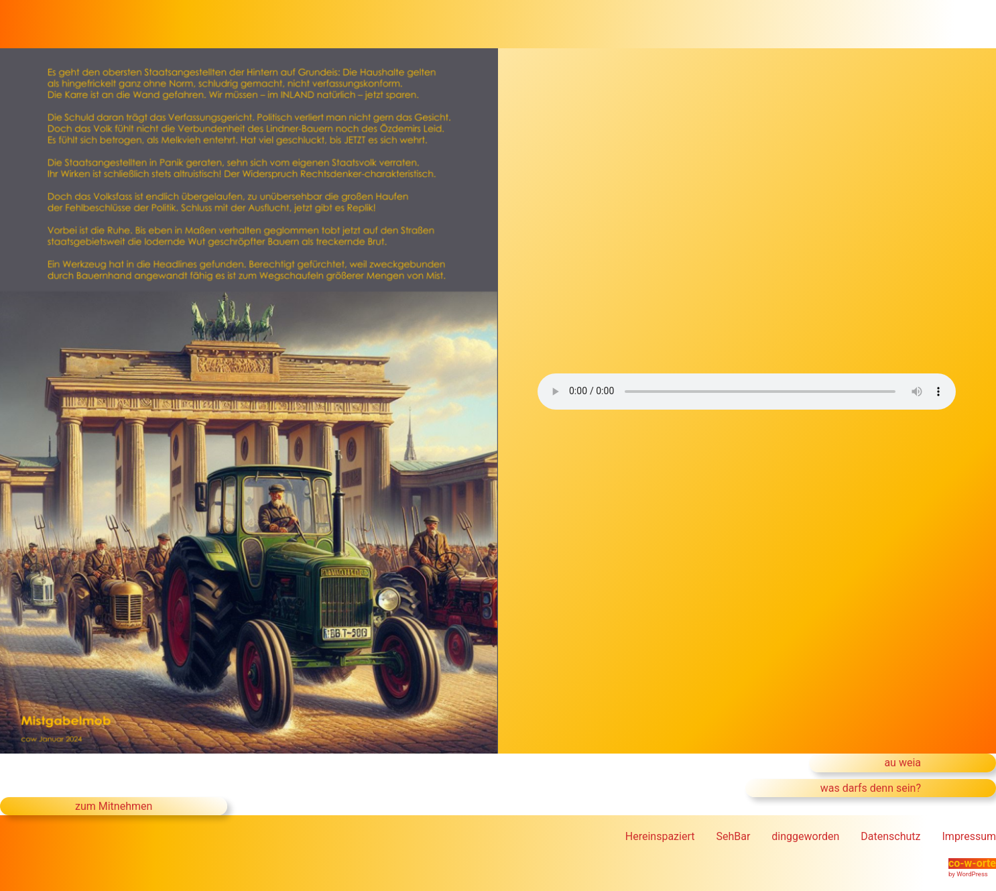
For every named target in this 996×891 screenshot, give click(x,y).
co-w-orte (972, 863)
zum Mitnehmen (113, 806)
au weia (902, 762)
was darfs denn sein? (870, 788)
